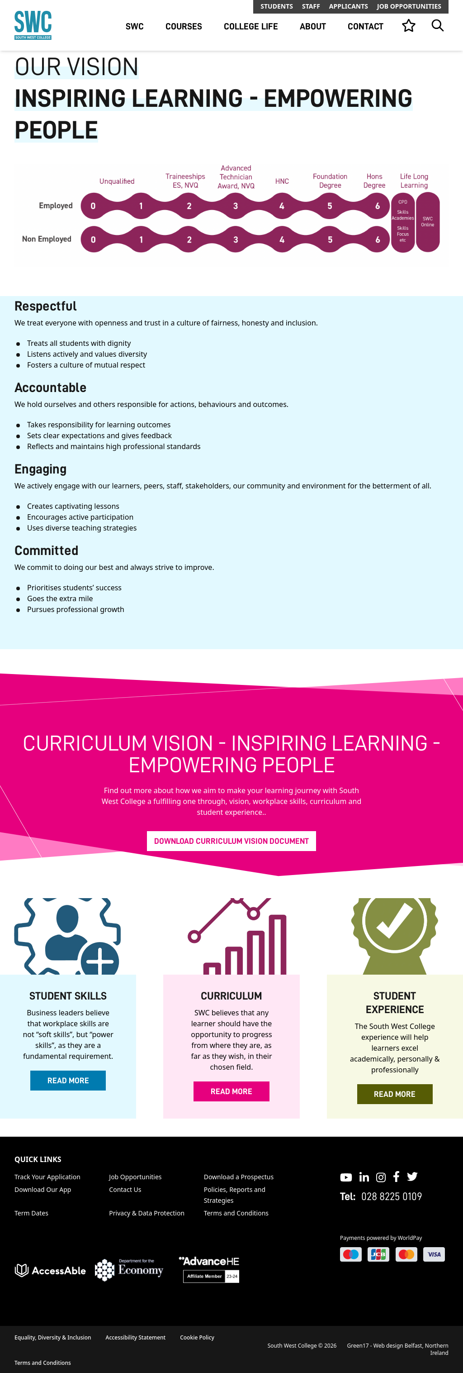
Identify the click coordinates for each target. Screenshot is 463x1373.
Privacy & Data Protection (146, 1213)
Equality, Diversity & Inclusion (52, 1337)
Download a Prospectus (239, 1176)
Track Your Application (47, 1176)
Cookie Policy (197, 1337)
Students (276, 6)
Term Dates (31, 1213)
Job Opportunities (409, 6)
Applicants (348, 6)
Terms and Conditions (236, 1213)
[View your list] (409, 25)
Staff (311, 6)
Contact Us (125, 1189)
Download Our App (42, 1189)
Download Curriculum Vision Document (231, 841)
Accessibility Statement (136, 1337)
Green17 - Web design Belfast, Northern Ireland (398, 1349)
